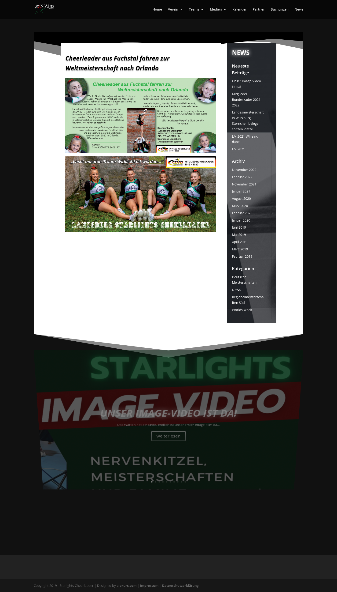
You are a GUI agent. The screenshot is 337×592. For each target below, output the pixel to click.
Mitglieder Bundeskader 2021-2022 (247, 99)
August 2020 (241, 198)
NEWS (236, 289)
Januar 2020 (241, 220)
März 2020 (240, 206)
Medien (216, 9)
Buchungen (280, 9)
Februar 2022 (242, 177)
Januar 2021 (241, 191)
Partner (259, 9)
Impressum (149, 585)
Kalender (239, 9)
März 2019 (240, 249)
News (299, 9)
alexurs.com (127, 585)
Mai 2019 (239, 234)
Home (157, 9)
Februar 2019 (242, 256)
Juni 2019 (239, 227)
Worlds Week (242, 310)
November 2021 (244, 184)
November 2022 (244, 169)
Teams (194, 9)
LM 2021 (238, 149)
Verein (173, 9)
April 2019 (239, 242)
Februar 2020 (242, 213)
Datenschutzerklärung (180, 585)
